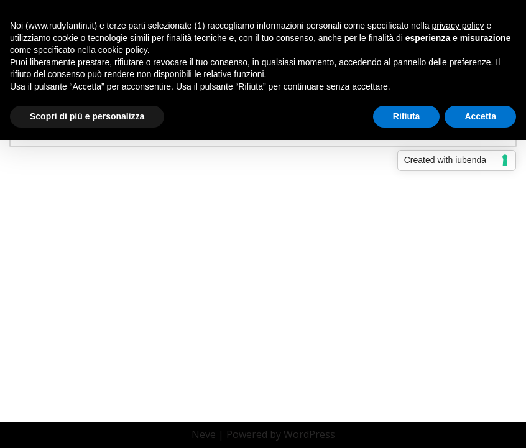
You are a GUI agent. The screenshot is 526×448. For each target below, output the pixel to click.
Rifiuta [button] (406, 116)
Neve (203, 434)
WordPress (309, 434)
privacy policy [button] (458, 25)
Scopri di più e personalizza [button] (87, 116)
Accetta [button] (480, 116)
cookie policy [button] (122, 50)
